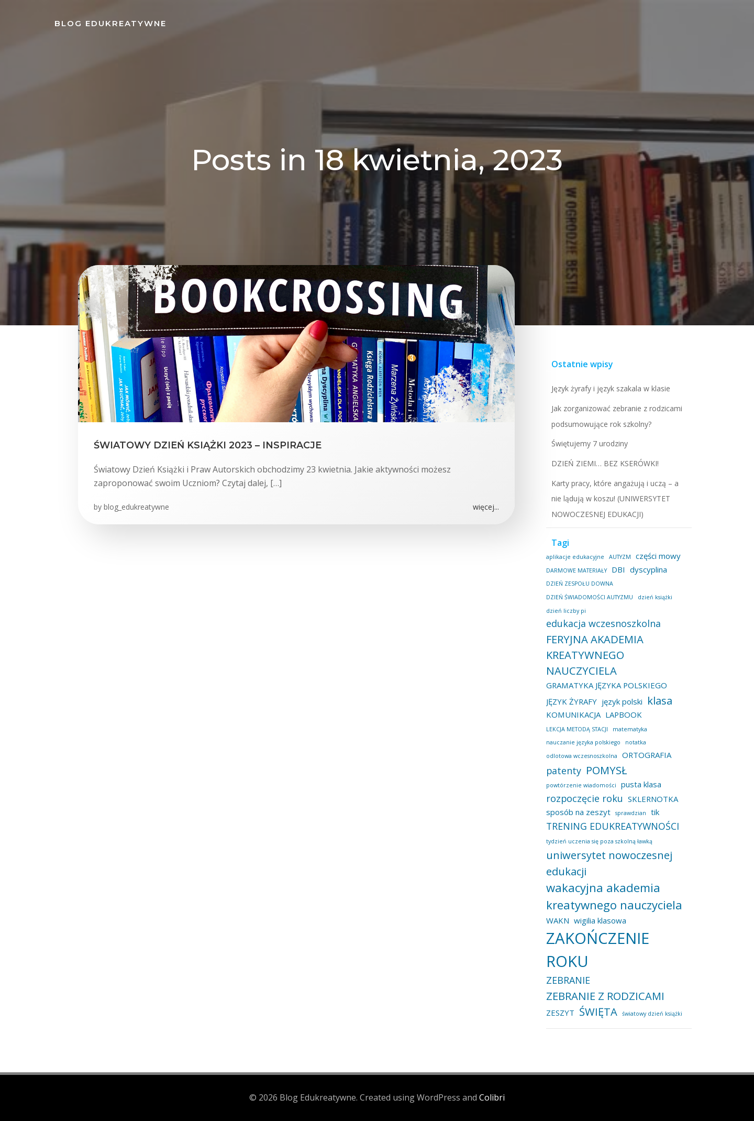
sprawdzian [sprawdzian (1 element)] (630, 813)
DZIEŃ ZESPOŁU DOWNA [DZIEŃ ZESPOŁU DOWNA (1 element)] (579, 583)
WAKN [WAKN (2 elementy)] (557, 920)
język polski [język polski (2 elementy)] (622, 701)
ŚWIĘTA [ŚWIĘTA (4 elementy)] (598, 1011)
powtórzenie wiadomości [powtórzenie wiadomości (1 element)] (581, 785)
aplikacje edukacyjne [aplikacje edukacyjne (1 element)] (575, 556)
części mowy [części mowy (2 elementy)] (658, 556)
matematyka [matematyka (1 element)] (630, 729)
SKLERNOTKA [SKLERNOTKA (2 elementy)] (653, 799)
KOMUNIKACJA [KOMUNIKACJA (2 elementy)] (573, 714)
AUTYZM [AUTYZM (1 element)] (620, 556)
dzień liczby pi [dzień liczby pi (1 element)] (566, 610)
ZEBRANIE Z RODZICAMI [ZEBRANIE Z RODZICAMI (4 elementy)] (605, 995)
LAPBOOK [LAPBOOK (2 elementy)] (623, 714)
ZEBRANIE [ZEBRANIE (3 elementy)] (568, 980)
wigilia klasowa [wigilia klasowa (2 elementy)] (600, 920)
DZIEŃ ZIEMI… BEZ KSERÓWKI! (605, 463)
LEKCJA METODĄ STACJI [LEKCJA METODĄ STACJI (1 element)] (577, 729)
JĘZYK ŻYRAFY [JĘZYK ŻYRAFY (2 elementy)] (571, 701)
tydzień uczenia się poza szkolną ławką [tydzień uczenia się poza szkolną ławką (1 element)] (599, 841)
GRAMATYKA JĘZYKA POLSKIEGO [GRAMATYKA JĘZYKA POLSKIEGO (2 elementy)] (606, 685)
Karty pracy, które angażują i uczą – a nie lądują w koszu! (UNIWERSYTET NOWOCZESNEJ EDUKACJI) (615, 498)
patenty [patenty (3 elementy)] (563, 770)
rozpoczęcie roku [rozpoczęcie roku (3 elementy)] (584, 798)
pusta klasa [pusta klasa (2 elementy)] (641, 784)
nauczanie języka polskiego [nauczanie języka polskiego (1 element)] (583, 742)
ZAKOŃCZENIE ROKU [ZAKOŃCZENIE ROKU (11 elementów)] (597, 950)
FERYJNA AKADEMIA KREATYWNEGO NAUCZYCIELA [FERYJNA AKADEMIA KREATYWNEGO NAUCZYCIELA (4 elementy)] (595, 655)
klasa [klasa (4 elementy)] (659, 700)
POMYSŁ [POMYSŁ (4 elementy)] (606, 770)
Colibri (492, 1097)
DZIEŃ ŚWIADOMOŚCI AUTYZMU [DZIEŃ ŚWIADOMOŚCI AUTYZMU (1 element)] (589, 597)
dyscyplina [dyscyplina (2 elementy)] (648, 569)
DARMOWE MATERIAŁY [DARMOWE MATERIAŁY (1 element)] (576, 570)
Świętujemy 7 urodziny (589, 443)
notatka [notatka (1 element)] (635, 742)
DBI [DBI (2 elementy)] (618, 569)
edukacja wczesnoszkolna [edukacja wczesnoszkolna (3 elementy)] (603, 623)
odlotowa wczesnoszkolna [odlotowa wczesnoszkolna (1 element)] (581, 756)
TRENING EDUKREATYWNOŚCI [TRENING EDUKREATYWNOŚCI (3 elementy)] (612, 826)
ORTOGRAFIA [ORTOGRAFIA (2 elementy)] (646, 755)
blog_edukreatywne (136, 507)
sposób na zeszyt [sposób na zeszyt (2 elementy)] (578, 812)
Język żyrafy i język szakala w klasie (610, 388)
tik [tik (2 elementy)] (655, 812)
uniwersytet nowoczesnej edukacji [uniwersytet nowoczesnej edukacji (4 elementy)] (609, 863)
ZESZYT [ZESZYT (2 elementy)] (560, 1012)
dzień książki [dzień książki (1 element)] (655, 597)
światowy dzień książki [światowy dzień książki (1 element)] (652, 1013)
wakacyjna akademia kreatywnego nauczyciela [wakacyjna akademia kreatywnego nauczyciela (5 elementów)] (614, 896)
